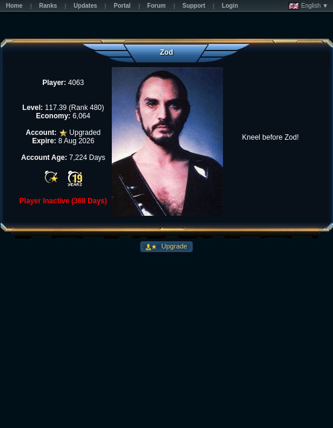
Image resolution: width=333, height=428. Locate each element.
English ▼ (308, 6)
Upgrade (173, 246)
